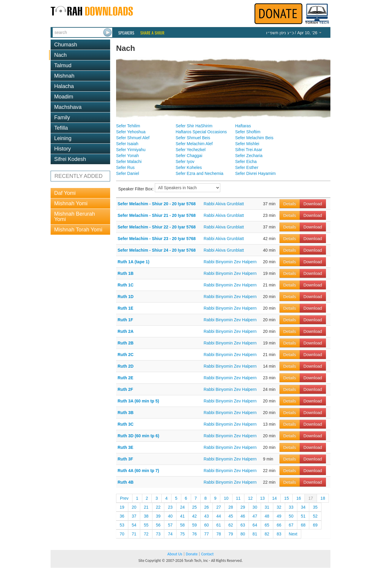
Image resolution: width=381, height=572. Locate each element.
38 (146, 516)
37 (134, 516)
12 (250, 498)
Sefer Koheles (189, 167)
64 (254, 525)
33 (291, 507)
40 (170, 516)
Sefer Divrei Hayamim (255, 173)
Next (293, 534)
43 (206, 516)
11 (238, 498)
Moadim (63, 97)
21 (146, 507)
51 (303, 516)
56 (158, 525)
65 (267, 525)
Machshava (68, 107)
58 (182, 525)
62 (230, 525)
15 (286, 498)
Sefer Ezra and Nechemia (199, 173)
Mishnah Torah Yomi (78, 230)
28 (230, 507)
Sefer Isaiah (127, 143)
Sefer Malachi (129, 161)
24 (182, 507)
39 (158, 516)
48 (267, 516)
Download (313, 203)
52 (315, 516)
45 (230, 516)
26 (206, 507)
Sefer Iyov (185, 161)
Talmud (62, 65)
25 (194, 507)
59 (194, 525)
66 (279, 525)
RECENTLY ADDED (78, 176)
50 (291, 516)
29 (243, 507)
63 (243, 525)
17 (310, 498)
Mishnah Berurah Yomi (74, 216)
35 (315, 507)
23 (170, 507)
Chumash (65, 45)
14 (274, 498)
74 (170, 534)
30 (254, 507)
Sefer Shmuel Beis (193, 137)
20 (134, 507)
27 (218, 507)
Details (289, 203)
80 (243, 534)
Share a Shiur (152, 33)
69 (315, 525)
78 (218, 534)
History (62, 149)
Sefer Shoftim (247, 131)
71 (134, 534)
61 (218, 525)
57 (170, 525)
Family (62, 117)
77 (206, 534)
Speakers (126, 33)
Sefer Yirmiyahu (131, 149)
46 (243, 516)
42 (194, 516)
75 (182, 534)
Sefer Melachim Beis (254, 137)
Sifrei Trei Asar (248, 149)
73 (158, 534)
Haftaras (243, 125)
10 (226, 498)
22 (158, 507)
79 (230, 534)
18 (323, 498)
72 (146, 534)
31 (267, 507)
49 (279, 516)
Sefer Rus (125, 167)
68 (303, 525)
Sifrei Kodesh (70, 159)
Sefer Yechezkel (190, 149)
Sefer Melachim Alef (194, 143)
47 (254, 516)
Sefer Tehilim (128, 125)
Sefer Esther (246, 167)
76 (194, 534)
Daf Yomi (65, 193)
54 (134, 525)
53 (122, 525)
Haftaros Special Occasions (201, 131)
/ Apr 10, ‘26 (293, 32)
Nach (60, 55)
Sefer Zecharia (249, 155)
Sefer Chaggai (189, 155)
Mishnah (64, 76)
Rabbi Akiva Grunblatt (224, 203)
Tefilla (61, 128)
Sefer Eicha (246, 161)
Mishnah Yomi (71, 203)
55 (146, 525)
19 (122, 507)
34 (303, 507)
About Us (174, 554)
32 (279, 507)
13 (262, 498)
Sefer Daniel (127, 173)
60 (206, 525)
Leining (62, 138)
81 (254, 534)
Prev (124, 498)
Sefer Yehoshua (131, 131)
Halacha (64, 86)
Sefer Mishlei (247, 143)
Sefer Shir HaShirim (194, 125)
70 (122, 534)
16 (298, 498)
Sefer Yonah (127, 155)
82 (267, 534)
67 (291, 525)
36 (122, 516)
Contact (207, 554)
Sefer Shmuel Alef (132, 137)
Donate (191, 554)
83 (279, 534)
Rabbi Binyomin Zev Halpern (230, 261)
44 (218, 516)
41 (182, 516)
